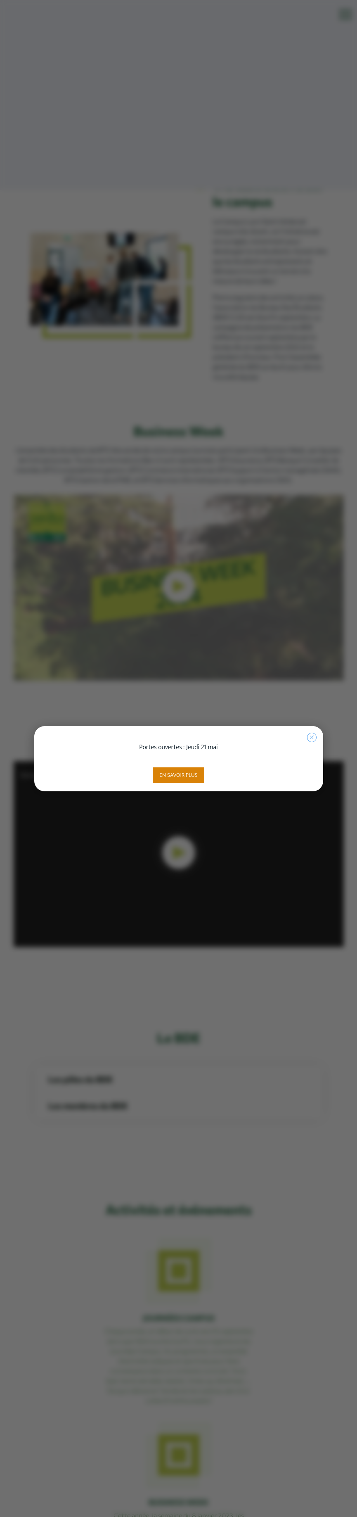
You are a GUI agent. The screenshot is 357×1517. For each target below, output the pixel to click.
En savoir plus (178, 775)
